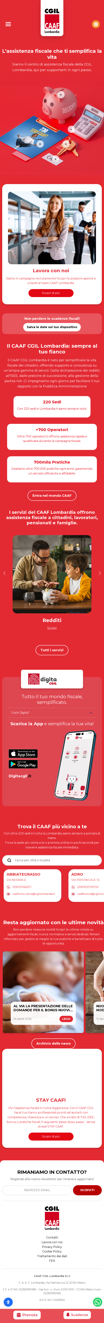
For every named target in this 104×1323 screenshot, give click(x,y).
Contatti (52, 1237)
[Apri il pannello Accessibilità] (8, 1302)
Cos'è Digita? (20, 712)
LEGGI (66, 1018)
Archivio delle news (53, 1044)
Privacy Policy (52, 1247)
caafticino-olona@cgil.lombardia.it (33, 894)
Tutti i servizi (52, 650)
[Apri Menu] (8, 24)
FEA (52, 1260)
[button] (4, 573)
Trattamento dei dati (52, 1256)
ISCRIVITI (87, 1190)
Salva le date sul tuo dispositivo (52, 327)
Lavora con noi (52, 1242)
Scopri (52, 627)
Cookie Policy (52, 1251)
